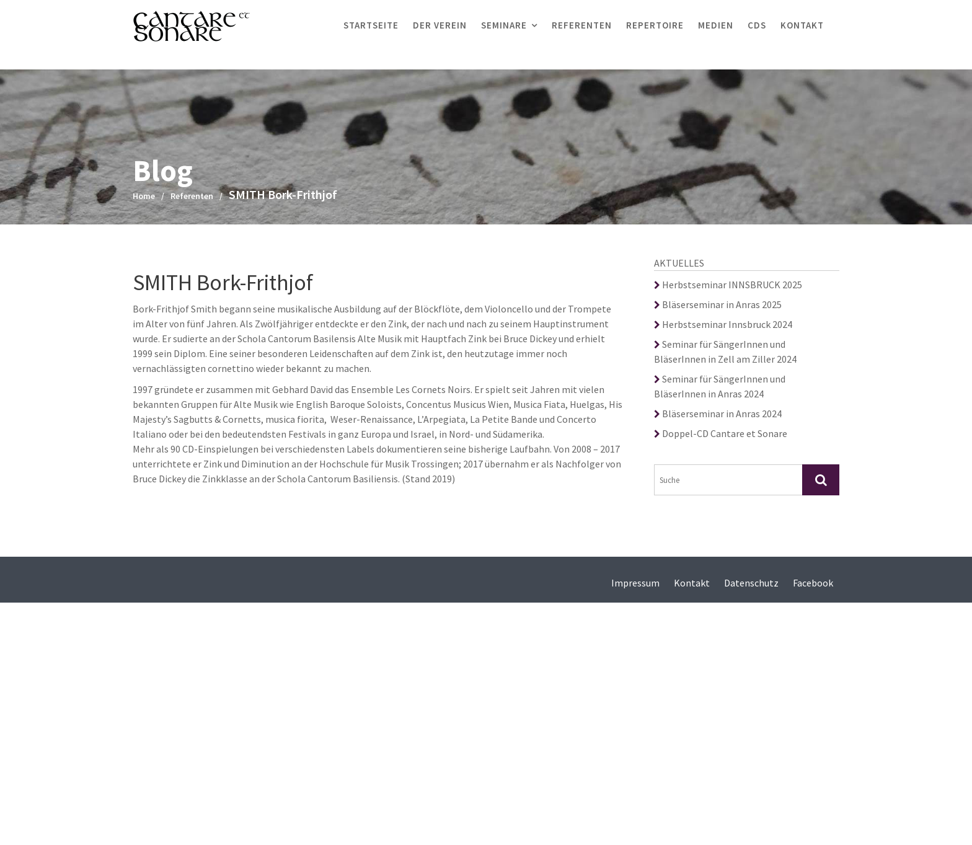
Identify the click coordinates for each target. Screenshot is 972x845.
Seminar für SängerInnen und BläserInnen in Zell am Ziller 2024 (725, 351)
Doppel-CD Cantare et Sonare (720, 433)
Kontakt (802, 25)
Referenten (582, 25)
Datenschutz (751, 583)
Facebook (813, 583)
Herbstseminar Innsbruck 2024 (723, 324)
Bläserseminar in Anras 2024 (718, 413)
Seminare (504, 25)
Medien (715, 25)
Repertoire (655, 25)
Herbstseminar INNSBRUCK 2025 (728, 284)
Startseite (371, 25)
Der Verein (440, 25)
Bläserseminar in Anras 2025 (718, 304)
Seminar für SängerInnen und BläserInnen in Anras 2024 (719, 386)
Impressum (635, 583)
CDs (757, 25)
